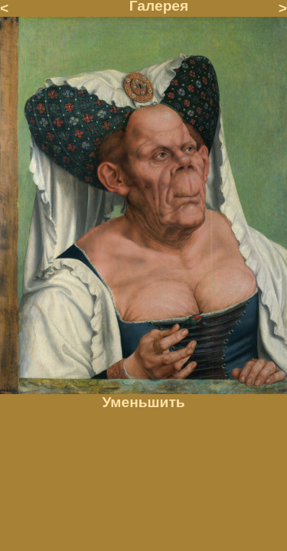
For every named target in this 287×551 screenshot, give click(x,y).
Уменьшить (143, 402)
